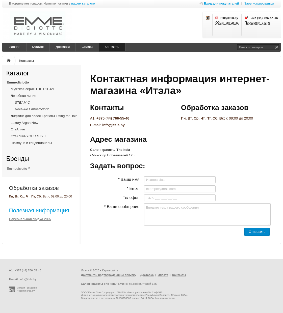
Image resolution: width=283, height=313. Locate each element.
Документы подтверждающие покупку (108, 274)
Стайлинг (18, 129)
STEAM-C (22, 102)
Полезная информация (39, 210)
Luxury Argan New (24, 123)
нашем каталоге (83, 3)
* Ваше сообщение (121, 207)
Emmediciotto (18, 82)
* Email (133, 188)
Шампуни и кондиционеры (31, 143)
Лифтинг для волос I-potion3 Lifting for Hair (44, 116)
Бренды (17, 158)
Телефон (131, 197)
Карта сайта (110, 270)
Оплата (87, 47)
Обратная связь (227, 22)
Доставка (63, 47)
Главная (14, 47)
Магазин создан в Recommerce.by (27, 289)
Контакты (112, 47)
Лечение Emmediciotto (32, 109)
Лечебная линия (23, 96)
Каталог (38, 47)
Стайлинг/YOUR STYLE (29, 136)
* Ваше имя (128, 179)
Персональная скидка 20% (30, 219)
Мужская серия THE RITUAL (33, 89)
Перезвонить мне (257, 22)
